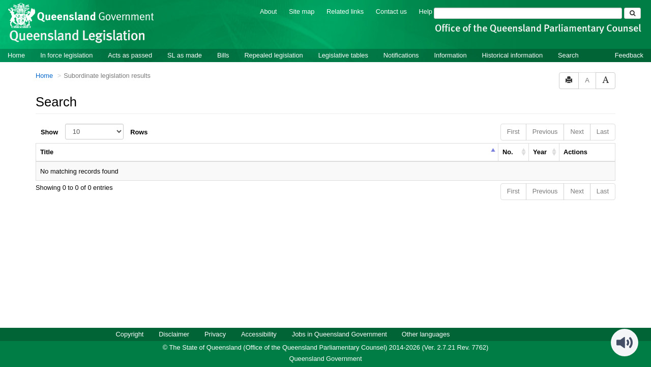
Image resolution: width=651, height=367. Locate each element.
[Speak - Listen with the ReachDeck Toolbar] (624, 342)
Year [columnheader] (540, 151)
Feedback (629, 55)
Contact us (391, 11)
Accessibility (259, 333)
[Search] (528, 12)
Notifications (401, 55)
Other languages (426, 333)
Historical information (512, 55)
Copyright (130, 333)
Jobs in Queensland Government (339, 333)
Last (603, 131)
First (513, 131)
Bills (223, 55)
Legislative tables (343, 55)
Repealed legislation (273, 55)
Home (16, 55)
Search (568, 55)
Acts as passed (130, 55)
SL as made (184, 55)
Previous (545, 131)
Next (576, 131)
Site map (302, 11)
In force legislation (66, 55)
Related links (345, 11)
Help (425, 11)
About (268, 11)
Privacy (215, 333)
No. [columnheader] (507, 151)
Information (450, 55)
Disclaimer (174, 333)
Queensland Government (325, 358)
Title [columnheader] (46, 151)
